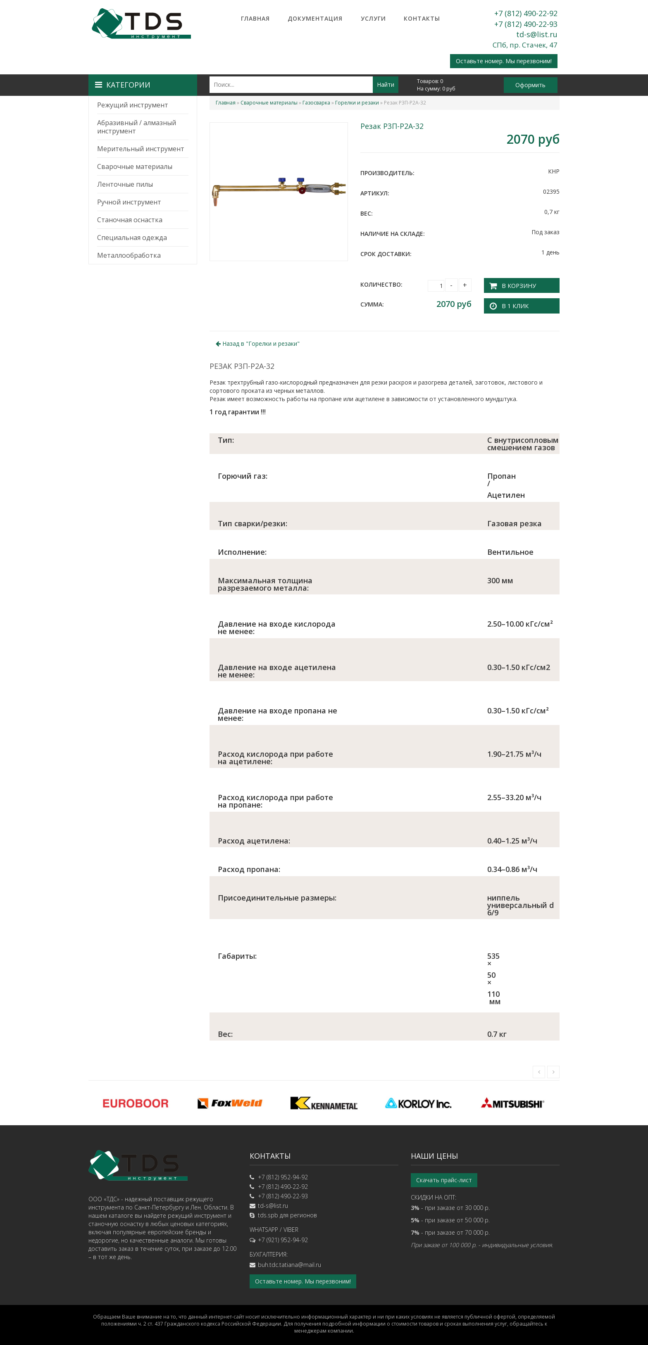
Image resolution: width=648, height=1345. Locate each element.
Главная (255, 18)
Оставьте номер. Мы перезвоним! (504, 61)
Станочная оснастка (129, 219)
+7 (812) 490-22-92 (525, 13)
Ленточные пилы (125, 184)
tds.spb (268, 1213)
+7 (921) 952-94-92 (283, 1238)
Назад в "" (258, 342)
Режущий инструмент (132, 104)
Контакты (422, 18)
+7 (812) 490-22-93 (525, 24)
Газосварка (316, 102)
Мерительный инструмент (140, 148)
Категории (122, 85)
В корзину (516, 284)
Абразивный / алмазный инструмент (136, 126)
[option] (135, 1101)
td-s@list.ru (536, 34)
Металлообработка (129, 255)
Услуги (373, 18)
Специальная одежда (132, 237)
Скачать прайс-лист (444, 1178)
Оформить (530, 85)
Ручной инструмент (129, 202)
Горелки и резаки (357, 102)
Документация (315, 18)
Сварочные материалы (134, 166)
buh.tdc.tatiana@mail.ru (289, 1263)
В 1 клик (512, 303)
